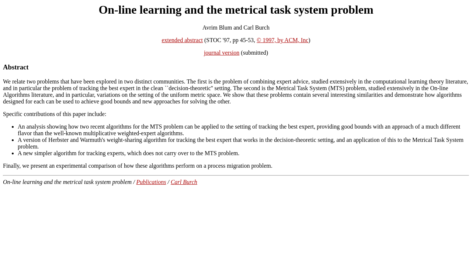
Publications (151, 182)
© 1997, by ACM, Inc (282, 40)
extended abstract (182, 40)
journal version (221, 53)
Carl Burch (184, 182)
